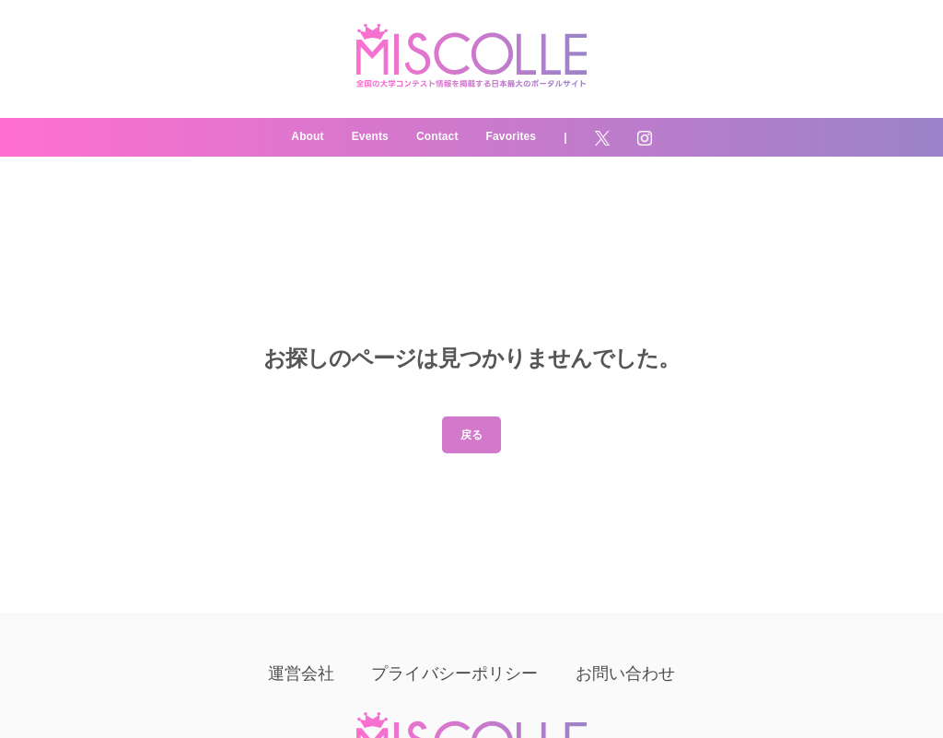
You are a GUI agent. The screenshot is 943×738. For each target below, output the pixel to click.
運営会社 (301, 673)
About (307, 136)
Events (370, 136)
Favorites (511, 136)
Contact (437, 136)
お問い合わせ (626, 673)
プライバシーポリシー (454, 673)
